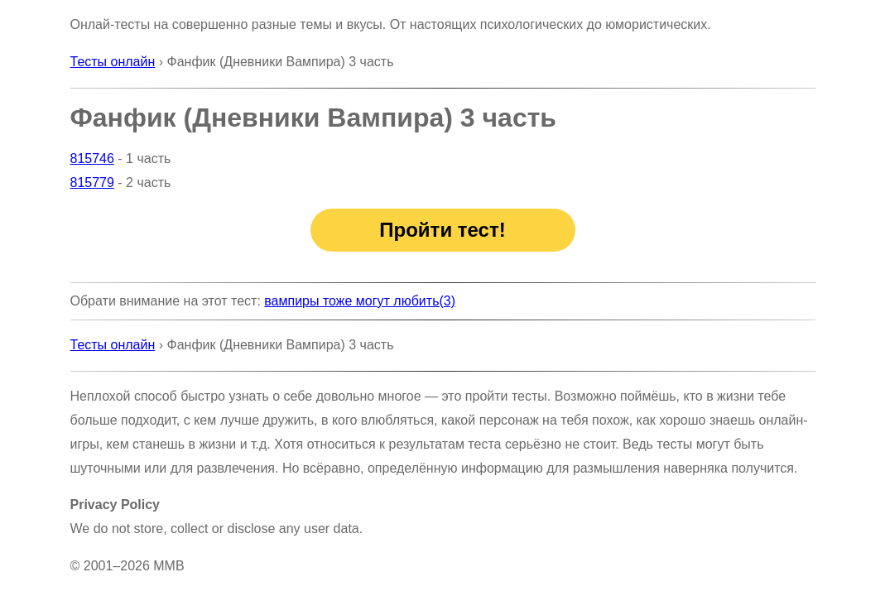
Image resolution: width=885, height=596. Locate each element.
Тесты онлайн (113, 62)
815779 (92, 182)
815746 (92, 158)
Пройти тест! (442, 230)
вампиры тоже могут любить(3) (359, 301)
